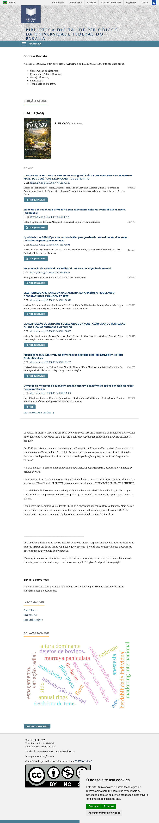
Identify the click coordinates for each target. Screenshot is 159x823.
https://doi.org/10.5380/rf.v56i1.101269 (50, 362)
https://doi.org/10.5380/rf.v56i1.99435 (50, 272)
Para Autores (30, 614)
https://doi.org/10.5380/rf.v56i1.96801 (50, 244)
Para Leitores (30, 610)
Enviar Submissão (37, 726)
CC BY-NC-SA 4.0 (83, 761)
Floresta (35, 43)
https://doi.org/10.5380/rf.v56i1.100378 (50, 300)
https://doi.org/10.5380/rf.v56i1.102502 (50, 393)
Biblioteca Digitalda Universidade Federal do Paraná (72, 34)
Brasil (8, 2)
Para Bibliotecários (33, 619)
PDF (30, 406)
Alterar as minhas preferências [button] (104, 812)
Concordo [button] (93, 806)
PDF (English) (37, 199)
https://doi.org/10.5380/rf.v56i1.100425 (50, 331)
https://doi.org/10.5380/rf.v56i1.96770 (50, 216)
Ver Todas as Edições (37, 412)
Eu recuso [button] (109, 806)
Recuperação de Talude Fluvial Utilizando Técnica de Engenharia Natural (67, 268)
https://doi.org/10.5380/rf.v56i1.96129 (50, 182)
